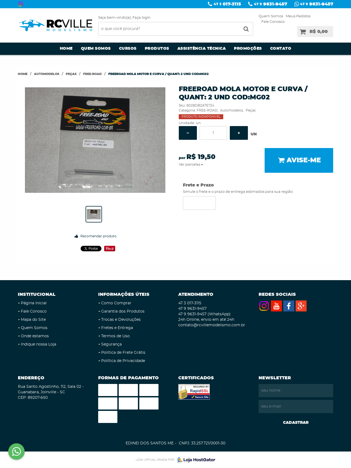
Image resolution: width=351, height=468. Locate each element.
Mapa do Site (33, 320)
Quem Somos (271, 16)
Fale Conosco (273, 22)
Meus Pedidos (298, 16)
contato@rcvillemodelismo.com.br (211, 325)
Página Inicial (34, 303)
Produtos (157, 49)
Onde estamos (35, 336)
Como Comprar (116, 303)
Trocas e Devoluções (121, 320)
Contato (280, 49)
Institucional (36, 294)
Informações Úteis (123, 294)
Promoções (248, 49)
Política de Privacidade (123, 361)
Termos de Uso (115, 336)
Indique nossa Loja (38, 344)
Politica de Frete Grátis (123, 353)
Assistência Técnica (201, 49)
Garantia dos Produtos (123, 311)
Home (66, 49)
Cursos (128, 49)
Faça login (141, 18)
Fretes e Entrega (117, 328)
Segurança (111, 344)
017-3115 (227, 4)
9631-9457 (270, 4)
